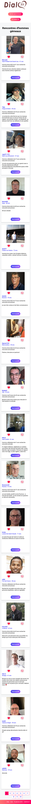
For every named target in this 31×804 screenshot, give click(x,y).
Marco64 (4, 60)
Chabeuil (4, 628)
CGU (11, 802)
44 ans (12, 345)
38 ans (14, 581)
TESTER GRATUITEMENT (15, 14)
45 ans (14, 108)
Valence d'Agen (6, 722)
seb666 (4, 768)
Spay (3, 203)
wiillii (3, 579)
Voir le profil (15, 77)
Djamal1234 (5, 343)
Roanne (4, 486)
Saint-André (5, 439)
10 (20, 797)
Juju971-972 (6, 154)
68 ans (8, 203)
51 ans (9, 486)
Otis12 (4, 674)
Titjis (3, 107)
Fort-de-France (6, 581)
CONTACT (27, 802)
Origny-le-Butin (6, 108)
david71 (4, 249)
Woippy (4, 675)
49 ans (10, 770)
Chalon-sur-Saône (7, 250)
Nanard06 (5, 201)
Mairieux (4, 770)
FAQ (8, 802)
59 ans (14, 722)
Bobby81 (4, 390)
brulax (4, 532)
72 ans (15, 250)
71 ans (19, 534)
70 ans (9, 297)
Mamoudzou (5, 345)
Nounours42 (5, 485)
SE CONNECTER (15, 19)
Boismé (4, 297)
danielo (4, 296)
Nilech (4, 438)
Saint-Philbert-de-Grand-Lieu (10, 61)
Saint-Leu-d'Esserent (8, 156)
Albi (3, 392)
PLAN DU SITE (18, 802)
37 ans (17, 156)
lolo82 (4, 721)
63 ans (7, 392)
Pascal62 (5, 626)
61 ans (21, 61)
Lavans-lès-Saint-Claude (9, 534)
